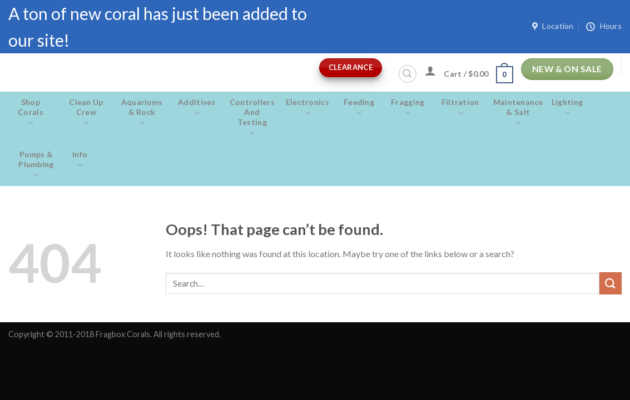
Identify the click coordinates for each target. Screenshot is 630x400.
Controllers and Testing (252, 117)
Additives (197, 107)
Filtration (460, 107)
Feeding (359, 107)
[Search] (407, 74)
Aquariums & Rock (142, 112)
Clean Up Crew (86, 112)
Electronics (307, 107)
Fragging (408, 107)
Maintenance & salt (518, 112)
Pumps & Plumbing (36, 165)
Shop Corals (30, 112)
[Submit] (610, 283)
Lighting (567, 107)
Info (80, 160)
